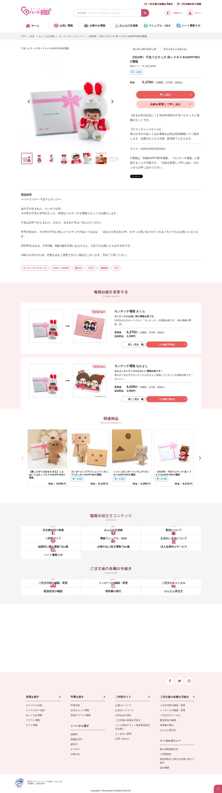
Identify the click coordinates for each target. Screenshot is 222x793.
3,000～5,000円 (61, 268)
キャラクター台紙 (35, 710)
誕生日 (78, 268)
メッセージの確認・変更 (172, 710)
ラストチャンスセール (174, 49)
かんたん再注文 (168, 730)
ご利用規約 (165, 754)
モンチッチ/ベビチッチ (71, 36)
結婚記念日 (76, 739)
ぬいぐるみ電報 (47, 36)
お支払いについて (124, 710)
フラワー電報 (33, 720)
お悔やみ (75, 754)
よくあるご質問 (123, 733)
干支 (116, 268)
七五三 (91, 268)
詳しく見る (132, 344)
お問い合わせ (122, 738)
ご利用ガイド (123, 696)
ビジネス (75, 749)
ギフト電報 (32, 725)
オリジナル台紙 (34, 705)
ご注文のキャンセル (170, 715)
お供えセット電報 (80, 710)
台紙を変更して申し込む (165, 104)
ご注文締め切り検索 (190, 4)
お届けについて (123, 705)
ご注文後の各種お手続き (160, 4)
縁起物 (104, 268)
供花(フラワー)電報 (81, 715)
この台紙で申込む (168, 344)
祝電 (32, 36)
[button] (200, 458)
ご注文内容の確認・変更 (172, 705)
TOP (23, 36)
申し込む (165, 94)
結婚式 (74, 734)
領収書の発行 (167, 725)
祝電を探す (32, 696)
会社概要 (164, 767)
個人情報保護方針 (169, 749)
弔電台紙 (75, 705)
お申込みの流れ (123, 715)
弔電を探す (77, 696)
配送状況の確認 (168, 720)
